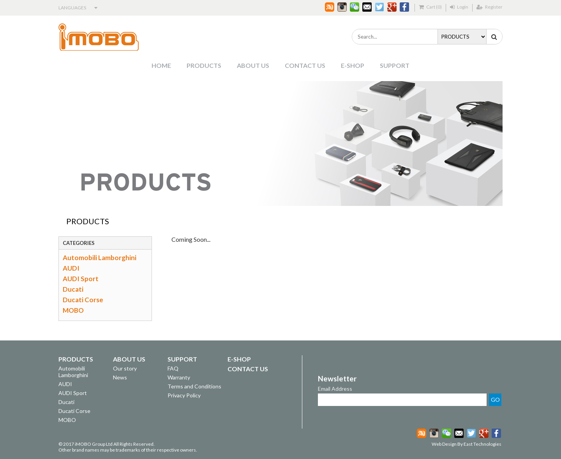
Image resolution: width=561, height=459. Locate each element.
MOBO (73, 310)
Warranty (179, 377)
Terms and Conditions (194, 386)
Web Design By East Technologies (466, 444)
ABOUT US (253, 65)
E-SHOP (352, 65)
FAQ (173, 368)
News (120, 377)
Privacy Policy (184, 395)
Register (489, 7)
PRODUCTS (204, 65)
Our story (125, 368)
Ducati (73, 289)
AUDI (71, 268)
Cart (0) (430, 7)
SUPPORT (394, 65)
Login (459, 7)
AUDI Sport (81, 279)
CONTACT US (305, 65)
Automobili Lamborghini (99, 257)
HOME (161, 65)
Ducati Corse (83, 300)
